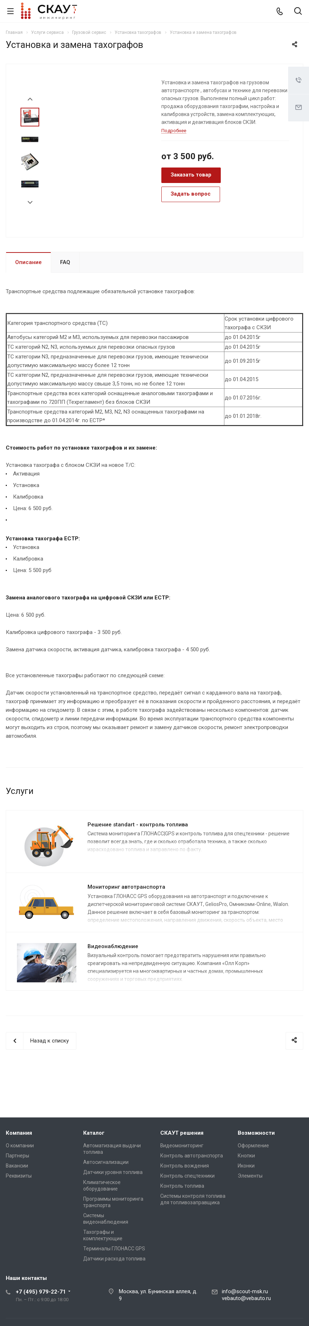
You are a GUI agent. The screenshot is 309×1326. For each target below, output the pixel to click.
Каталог (93, 1133)
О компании (20, 1145)
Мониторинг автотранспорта (126, 887)
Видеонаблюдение (113, 946)
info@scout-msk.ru (245, 1291)
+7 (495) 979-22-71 (41, 1292)
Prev (30, 99)
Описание (28, 262)
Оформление (253, 1145)
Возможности (256, 1133)
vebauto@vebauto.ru (246, 1298)
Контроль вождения (184, 1166)
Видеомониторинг (181, 1145)
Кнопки (246, 1155)
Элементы (250, 1176)
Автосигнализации (106, 1162)
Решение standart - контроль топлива (138, 824)
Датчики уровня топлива (113, 1172)
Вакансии (17, 1166)
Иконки (246, 1166)
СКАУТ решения (181, 1133)
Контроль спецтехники (187, 1176)
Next (30, 202)
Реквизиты (19, 1176)
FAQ (65, 262)
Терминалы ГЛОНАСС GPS (114, 1248)
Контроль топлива (182, 1186)
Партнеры (17, 1155)
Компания (19, 1133)
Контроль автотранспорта (191, 1155)
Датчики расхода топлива (114, 1259)
